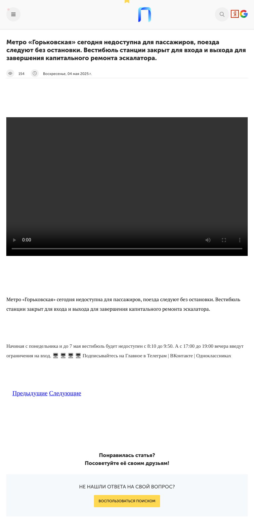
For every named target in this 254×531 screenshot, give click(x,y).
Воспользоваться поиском (127, 501)
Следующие (65, 393)
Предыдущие (29, 393)
